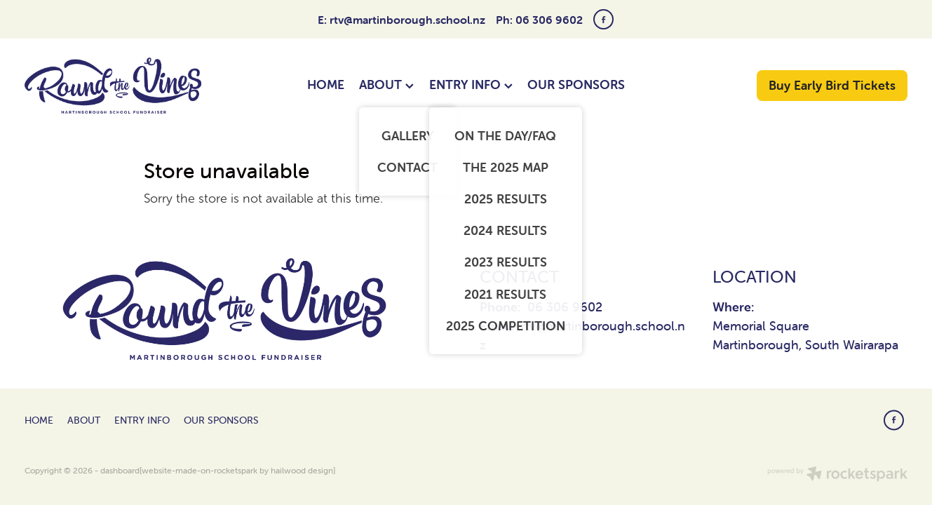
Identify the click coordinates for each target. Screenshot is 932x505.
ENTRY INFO (471, 84)
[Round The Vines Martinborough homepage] (113, 86)
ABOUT (386, 84)
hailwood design (302, 470)
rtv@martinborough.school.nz (407, 20)
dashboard (120, 470)
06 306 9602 (564, 307)
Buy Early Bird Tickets (832, 85)
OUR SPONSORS (576, 84)
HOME (325, 84)
